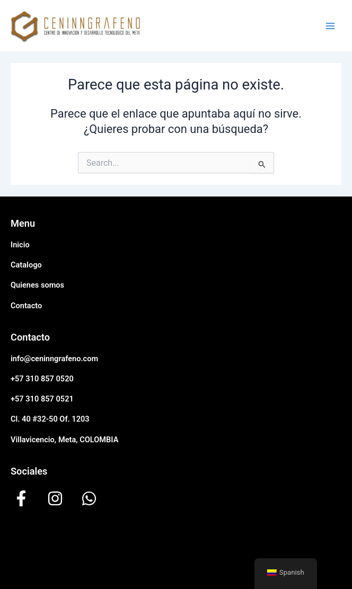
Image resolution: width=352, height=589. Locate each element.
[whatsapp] (89, 498)
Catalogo (26, 265)
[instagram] (55, 498)
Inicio (20, 244)
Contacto (26, 305)
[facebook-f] (21, 498)
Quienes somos (37, 285)
